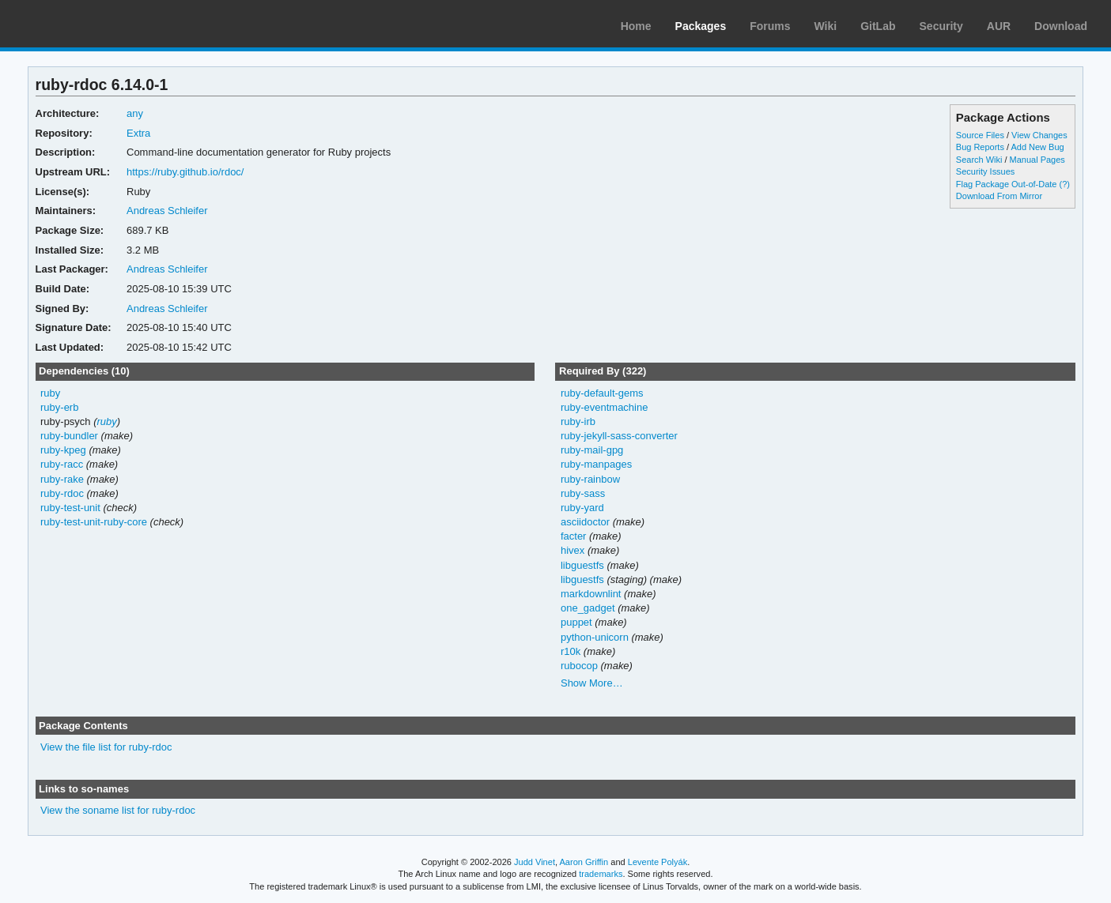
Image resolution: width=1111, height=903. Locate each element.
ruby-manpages (596, 464)
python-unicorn (595, 637)
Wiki (825, 26)
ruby (50, 393)
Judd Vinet (534, 862)
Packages (701, 26)
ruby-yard (582, 508)
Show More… (592, 683)
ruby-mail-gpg (592, 450)
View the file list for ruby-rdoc (106, 747)
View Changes (1039, 135)
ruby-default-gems (602, 393)
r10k (570, 651)
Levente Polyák (657, 862)
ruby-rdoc (62, 493)
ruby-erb (59, 407)
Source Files (980, 135)
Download (1060, 26)
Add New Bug (1037, 147)
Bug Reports (980, 147)
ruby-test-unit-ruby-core (93, 522)
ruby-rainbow (590, 479)
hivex (572, 550)
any (135, 113)
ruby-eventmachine (604, 407)
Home (636, 26)
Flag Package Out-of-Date (1006, 184)
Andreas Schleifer (167, 210)
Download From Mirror (999, 196)
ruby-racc (61, 464)
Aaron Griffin (583, 862)
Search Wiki (979, 159)
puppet (576, 622)
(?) (1065, 184)
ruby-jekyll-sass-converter (619, 436)
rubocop (579, 666)
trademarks (600, 874)
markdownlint (591, 594)
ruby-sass (583, 493)
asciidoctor (585, 522)
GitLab (877, 26)
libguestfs (582, 565)
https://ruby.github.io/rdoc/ (185, 172)
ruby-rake (62, 479)
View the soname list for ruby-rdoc (117, 810)
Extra (138, 133)
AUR (999, 26)
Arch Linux (87, 24)
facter (573, 536)
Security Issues (985, 171)
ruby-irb (578, 421)
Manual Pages (1037, 159)
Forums (770, 26)
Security (941, 26)
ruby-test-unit (70, 508)
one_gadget (588, 608)
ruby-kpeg (63, 450)
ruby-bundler (69, 436)
